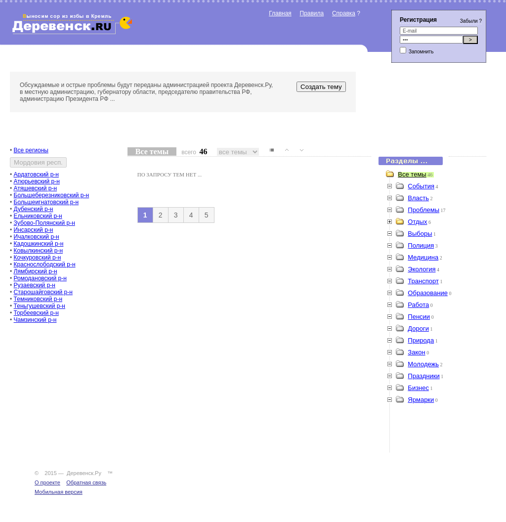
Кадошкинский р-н (39, 243)
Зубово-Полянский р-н (44, 222)
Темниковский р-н (38, 299)
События (421, 186)
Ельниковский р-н (38, 216)
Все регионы (31, 150)
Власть (418, 198)
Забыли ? (471, 21)
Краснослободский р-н (45, 264)
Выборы (420, 233)
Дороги (418, 328)
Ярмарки (421, 399)
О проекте (47, 482)
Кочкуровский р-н (37, 257)
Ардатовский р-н (36, 174)
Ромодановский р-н (40, 278)
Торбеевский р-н (36, 312)
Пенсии (419, 316)
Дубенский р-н (33, 209)
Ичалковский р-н (36, 236)
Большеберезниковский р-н (51, 195)
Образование (428, 293)
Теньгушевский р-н (39, 306)
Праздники (423, 376)
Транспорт (423, 281)
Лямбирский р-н (35, 271)
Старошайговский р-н (43, 292)
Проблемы (423, 210)
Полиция (421, 245)
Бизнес (418, 388)
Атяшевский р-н (35, 188)
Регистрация (418, 19)
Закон (416, 352)
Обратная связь (86, 482)
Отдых (417, 221)
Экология (421, 269)
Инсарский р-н (33, 229)
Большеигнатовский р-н (46, 202)
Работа (418, 304)
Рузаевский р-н (34, 285)
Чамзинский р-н (35, 319)
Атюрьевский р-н (37, 181)
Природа (421, 340)
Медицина (423, 257)
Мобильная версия (59, 492)
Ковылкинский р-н (38, 250)
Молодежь (423, 364)
